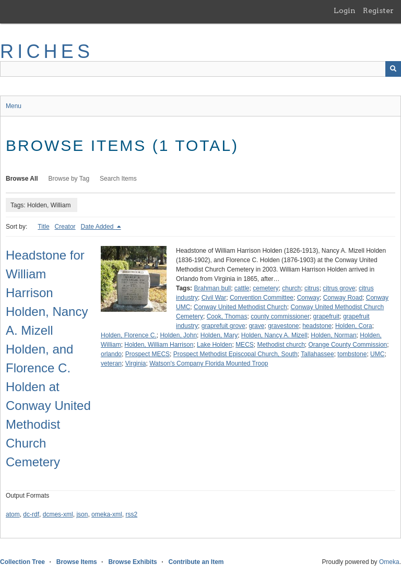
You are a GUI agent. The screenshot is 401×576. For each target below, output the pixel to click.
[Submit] (393, 69)
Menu (13, 106)
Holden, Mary (219, 335)
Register (378, 10)
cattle (242, 288)
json (82, 514)
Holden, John (178, 335)
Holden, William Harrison (158, 344)
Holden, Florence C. (129, 335)
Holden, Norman (333, 335)
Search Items (118, 178)
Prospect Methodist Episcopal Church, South (235, 354)
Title (43, 226)
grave (256, 326)
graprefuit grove (223, 326)
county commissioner (280, 316)
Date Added (98, 226)
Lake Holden (214, 344)
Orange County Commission (348, 344)
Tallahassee (317, 354)
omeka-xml (106, 514)
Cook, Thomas (227, 316)
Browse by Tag (69, 178)
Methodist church (280, 344)
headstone (317, 326)
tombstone (352, 354)
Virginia (135, 363)
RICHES (46, 51)
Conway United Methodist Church (240, 307)
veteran (111, 363)
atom (13, 514)
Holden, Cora (353, 326)
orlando (111, 354)
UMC (377, 354)
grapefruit (326, 316)
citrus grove (339, 288)
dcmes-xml (58, 514)
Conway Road (342, 297)
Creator (65, 226)
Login (345, 10)
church (291, 288)
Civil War (214, 297)
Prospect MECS (147, 354)
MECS (244, 344)
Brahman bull (212, 288)
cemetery (265, 288)
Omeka (389, 562)
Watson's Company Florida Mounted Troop (208, 363)
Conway (308, 297)
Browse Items (76, 562)
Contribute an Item (195, 562)
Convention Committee (261, 297)
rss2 (131, 514)
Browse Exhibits (132, 562)
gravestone (283, 326)
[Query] (200, 69)
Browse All (22, 178)
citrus (312, 288)
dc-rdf (31, 514)
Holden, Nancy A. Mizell (274, 335)
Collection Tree (22, 562)
